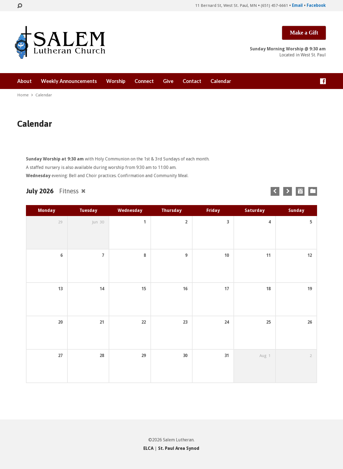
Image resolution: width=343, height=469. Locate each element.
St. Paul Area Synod (178, 448)
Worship (115, 81)
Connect (144, 81)
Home (23, 95)
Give (168, 81)
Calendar (221, 81)
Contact (192, 81)
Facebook (316, 5)
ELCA (148, 448)
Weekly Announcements (69, 81)
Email (297, 5)
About (24, 81)
